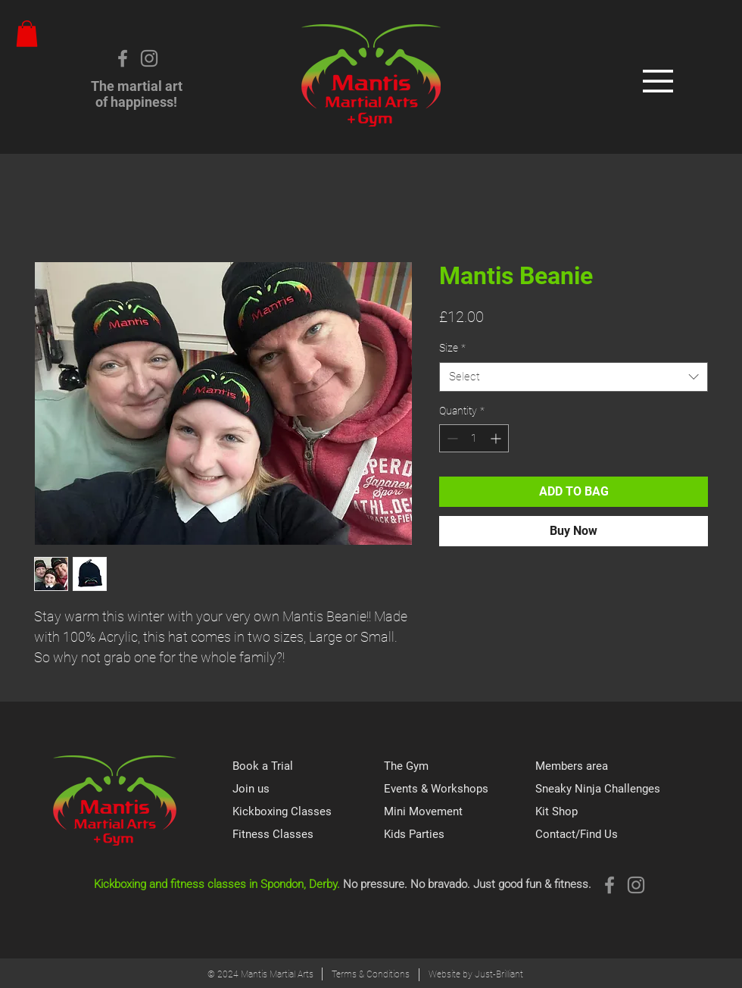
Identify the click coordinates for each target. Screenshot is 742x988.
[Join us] (308, 789)
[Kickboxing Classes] (308, 812)
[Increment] (497, 438)
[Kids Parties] (459, 835)
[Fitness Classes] (308, 835)
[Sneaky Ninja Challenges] (611, 789)
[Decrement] (450, 438)
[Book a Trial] (308, 766)
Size (452, 348)
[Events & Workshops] (459, 789)
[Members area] (611, 766)
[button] (27, 33)
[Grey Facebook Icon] (122, 58)
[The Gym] (459, 766)
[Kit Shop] (611, 812)
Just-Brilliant (499, 974)
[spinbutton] (474, 438)
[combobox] (573, 377)
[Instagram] (149, 58)
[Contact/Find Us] (611, 835)
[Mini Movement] (459, 812)
